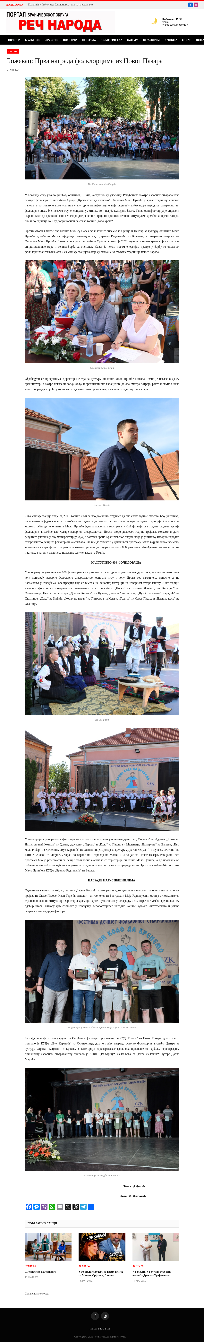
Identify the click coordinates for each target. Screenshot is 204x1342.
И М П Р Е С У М (100, 1328)
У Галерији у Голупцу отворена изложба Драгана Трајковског (151, 1273)
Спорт (186, 40)
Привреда (89, 40)
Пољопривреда (112, 40)
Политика (70, 40)
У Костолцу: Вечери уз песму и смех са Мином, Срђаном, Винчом (101, 1273)
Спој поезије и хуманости (40, 1271)
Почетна (14, 40)
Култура (132, 40)
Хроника (171, 40)
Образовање (151, 40)
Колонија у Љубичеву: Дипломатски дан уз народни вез (60, 4)
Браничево (32, 40)
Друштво (51, 40)
